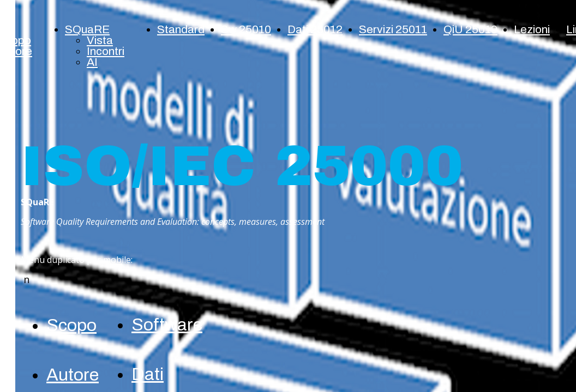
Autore (72, 374)
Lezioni (532, 29)
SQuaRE (87, 29)
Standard (181, 29)
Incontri (105, 51)
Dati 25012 (315, 29)
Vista (100, 40)
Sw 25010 (246, 29)
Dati (147, 374)
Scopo (71, 325)
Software (166, 324)
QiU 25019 (470, 29)
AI (92, 62)
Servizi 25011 (393, 29)
